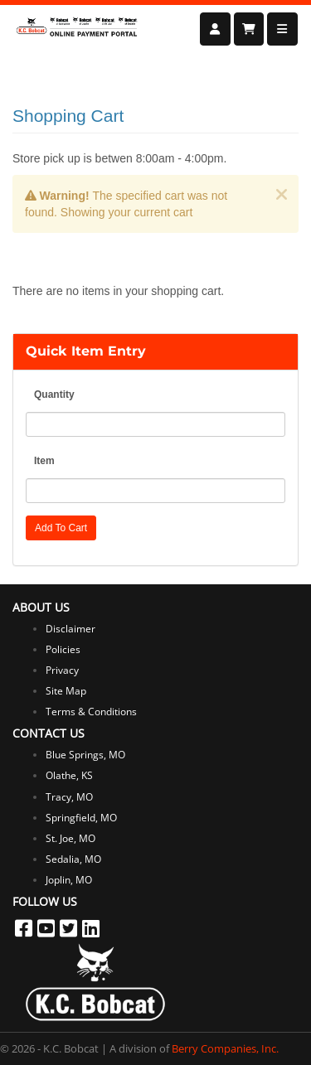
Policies (63, 649)
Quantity (54, 394)
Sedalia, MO (73, 859)
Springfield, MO (81, 818)
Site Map (66, 691)
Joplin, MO (69, 880)
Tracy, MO (69, 797)
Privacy (62, 670)
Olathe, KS (69, 775)
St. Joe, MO (70, 838)
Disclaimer (70, 629)
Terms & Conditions (91, 711)
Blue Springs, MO (85, 755)
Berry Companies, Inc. (225, 1048)
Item (44, 461)
